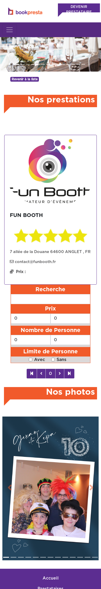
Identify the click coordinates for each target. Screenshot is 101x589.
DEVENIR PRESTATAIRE (79, 9)
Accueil (51, 566)
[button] (7, 54)
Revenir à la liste (25, 79)
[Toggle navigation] (9, 29)
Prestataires (50, 576)
